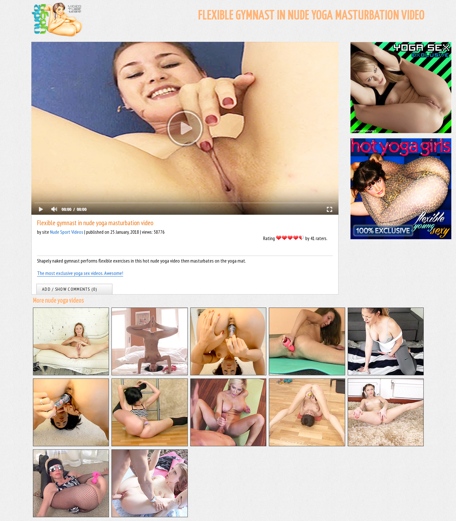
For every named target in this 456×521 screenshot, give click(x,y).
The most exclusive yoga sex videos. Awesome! (80, 273)
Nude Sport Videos (66, 232)
